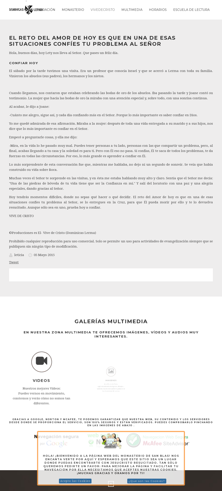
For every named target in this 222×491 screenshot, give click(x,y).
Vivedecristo (103, 10)
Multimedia (131, 10)
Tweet (14, 262)
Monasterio (73, 10)
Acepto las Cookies (75, 481)
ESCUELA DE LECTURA (191, 10)
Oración (47, 10)
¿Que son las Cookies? (147, 481)
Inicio (28, 10)
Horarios (158, 10)
